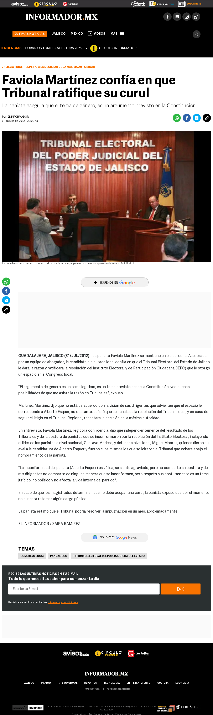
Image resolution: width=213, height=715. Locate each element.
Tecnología (112, 683)
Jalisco (59, 33)
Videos (96, 33)
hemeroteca (91, 689)
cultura (162, 683)
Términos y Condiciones (63, 602)
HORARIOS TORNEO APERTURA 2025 (53, 48)
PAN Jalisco (58, 556)
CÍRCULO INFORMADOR (117, 48)
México (77, 33)
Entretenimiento (138, 683)
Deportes (90, 683)
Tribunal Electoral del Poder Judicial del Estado (109, 556)
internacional (67, 683)
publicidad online (118, 689)
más (117, 33)
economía (182, 683)
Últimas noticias (30, 34)
